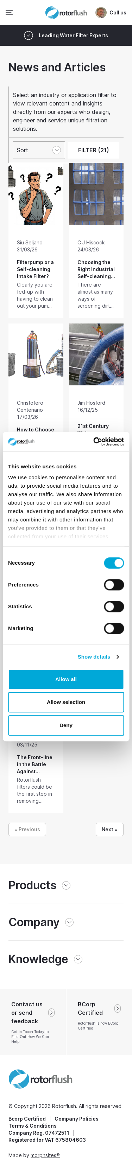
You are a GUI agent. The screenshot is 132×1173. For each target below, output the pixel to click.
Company (33, 922)
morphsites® (45, 1155)
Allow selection (66, 702)
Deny (66, 725)
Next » (110, 829)
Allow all (66, 679)
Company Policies (77, 1119)
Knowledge (38, 959)
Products (32, 885)
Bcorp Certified (27, 1119)
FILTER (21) (93, 150)
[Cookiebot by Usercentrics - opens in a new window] (94, 441)
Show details (94, 657)
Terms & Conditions (32, 1126)
